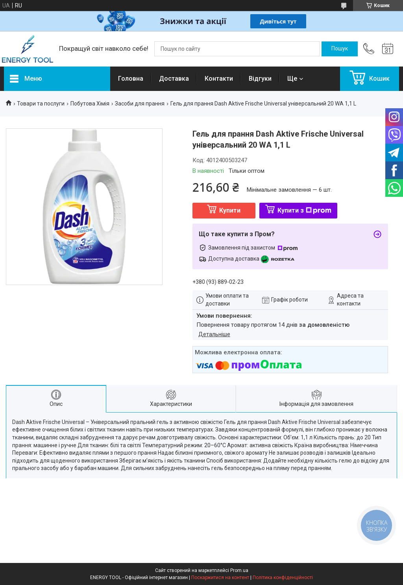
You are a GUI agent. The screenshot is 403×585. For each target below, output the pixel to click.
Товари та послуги (41, 103)
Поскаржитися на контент (220, 577)
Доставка (174, 78)
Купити (229, 210)
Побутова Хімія (89, 103)
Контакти (219, 78)
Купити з (304, 210)
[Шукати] (340, 48)
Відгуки (260, 78)
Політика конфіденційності (283, 577)
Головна (130, 78)
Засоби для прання (140, 103)
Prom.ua (239, 570)
